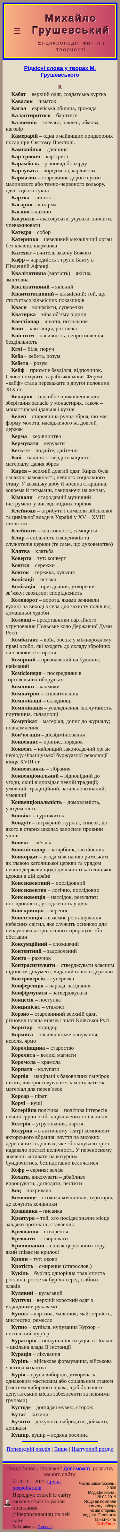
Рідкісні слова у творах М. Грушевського (60, 71)
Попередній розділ (28, 1449)
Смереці (45, 1527)
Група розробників (36, 1484)
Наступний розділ (92, 1449)
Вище (61, 1449)
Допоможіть (78, 1468)
